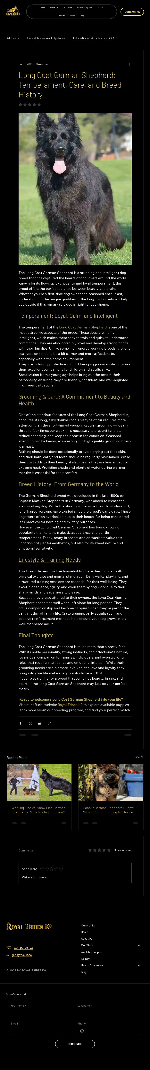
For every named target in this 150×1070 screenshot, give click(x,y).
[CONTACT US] (132, 12)
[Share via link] (49, 723)
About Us (86, 938)
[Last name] (107, 1013)
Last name (84, 1006)
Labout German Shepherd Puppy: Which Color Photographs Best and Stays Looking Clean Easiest (109, 810)
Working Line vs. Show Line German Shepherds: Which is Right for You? (38, 810)
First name (18, 1006)
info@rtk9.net (23, 948)
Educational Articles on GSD (93, 38)
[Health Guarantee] (139, 965)
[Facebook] (9, 937)
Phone (82, 1024)
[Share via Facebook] (20, 723)
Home (84, 931)
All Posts (13, 38)
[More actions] (129, 64)
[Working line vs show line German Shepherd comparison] (39, 782)
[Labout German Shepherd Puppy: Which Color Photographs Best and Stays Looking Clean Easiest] (111, 782)
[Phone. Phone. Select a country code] (84, 1031)
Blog (84, 972)
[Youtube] (27, 937)
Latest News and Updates (46, 38)
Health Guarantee (92, 965)
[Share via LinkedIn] (39, 723)
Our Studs (87, 945)
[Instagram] (15, 937)
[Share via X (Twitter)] (30, 723)
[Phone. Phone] (112, 1031)
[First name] (40, 1013)
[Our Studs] (139, 945)
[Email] (40, 1031)
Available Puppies (91, 952)
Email (15, 1024)
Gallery (85, 958)
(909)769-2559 (22, 955)
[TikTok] (21, 937)
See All (139, 757)
